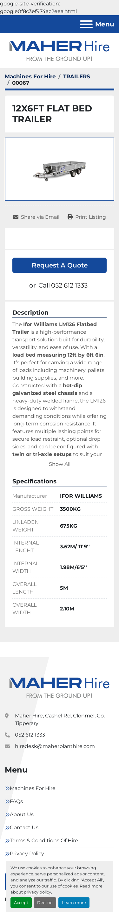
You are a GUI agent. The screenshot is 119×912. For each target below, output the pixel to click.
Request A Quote (60, 265)
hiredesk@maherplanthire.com (55, 746)
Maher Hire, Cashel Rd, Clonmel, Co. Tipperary (60, 719)
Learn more (74, 902)
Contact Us (24, 827)
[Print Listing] (86, 217)
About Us (22, 814)
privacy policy (37, 892)
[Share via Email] (36, 217)
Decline (45, 902)
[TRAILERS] (76, 76)
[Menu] (86, 24)
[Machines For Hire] (30, 76)
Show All (59, 464)
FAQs (16, 801)
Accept (21, 902)
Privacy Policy (27, 854)
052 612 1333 (69, 285)
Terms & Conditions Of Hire (44, 840)
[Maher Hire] (59, 687)
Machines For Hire (33, 788)
